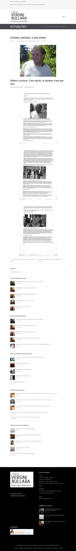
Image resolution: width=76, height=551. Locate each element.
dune (13, 41)
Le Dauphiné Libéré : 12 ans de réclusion (25, 300)
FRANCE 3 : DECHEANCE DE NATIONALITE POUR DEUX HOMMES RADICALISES (33, 344)
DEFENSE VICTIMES (28, 548)
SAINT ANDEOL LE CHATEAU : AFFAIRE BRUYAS (26, 288)
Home (43, 26)
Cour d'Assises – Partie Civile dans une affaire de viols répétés (25, 417)
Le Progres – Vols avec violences (23, 306)
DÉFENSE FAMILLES (38, 548)
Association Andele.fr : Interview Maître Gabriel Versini (28, 435)
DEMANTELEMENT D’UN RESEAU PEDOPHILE (25, 294)
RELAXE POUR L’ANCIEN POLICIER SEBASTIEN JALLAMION (28, 441)
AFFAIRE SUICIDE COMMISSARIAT (17, 382)
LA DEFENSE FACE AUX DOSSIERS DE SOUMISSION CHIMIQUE (29, 281)
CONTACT (61, 548)
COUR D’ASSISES (47, 548)
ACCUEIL (15, 548)
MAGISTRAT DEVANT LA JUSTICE (23, 375)
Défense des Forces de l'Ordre (39, 41)
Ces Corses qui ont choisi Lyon (23, 447)
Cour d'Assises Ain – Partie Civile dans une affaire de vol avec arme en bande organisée (36, 393)
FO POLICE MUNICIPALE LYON (22, 363)
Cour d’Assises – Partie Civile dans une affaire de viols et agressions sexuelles (28, 412)
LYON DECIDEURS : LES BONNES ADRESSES (25, 428)
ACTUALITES (55, 548)
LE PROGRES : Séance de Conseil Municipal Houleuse (22, 453)
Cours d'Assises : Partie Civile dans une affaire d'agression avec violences (33, 406)
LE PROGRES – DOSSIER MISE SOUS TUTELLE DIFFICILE (28, 338)
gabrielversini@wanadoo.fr (45, 498)
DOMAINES (20, 548)
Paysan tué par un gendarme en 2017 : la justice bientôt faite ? (30, 357)
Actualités (48, 26)
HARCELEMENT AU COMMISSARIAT (23, 369)
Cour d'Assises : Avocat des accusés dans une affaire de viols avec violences (34, 399)
